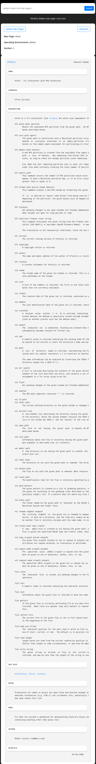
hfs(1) (32, 674)
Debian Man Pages (15, 29)
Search (89, 8)
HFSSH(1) (11, 62)
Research (83, 29)
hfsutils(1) (21, 674)
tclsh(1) (53, 118)
